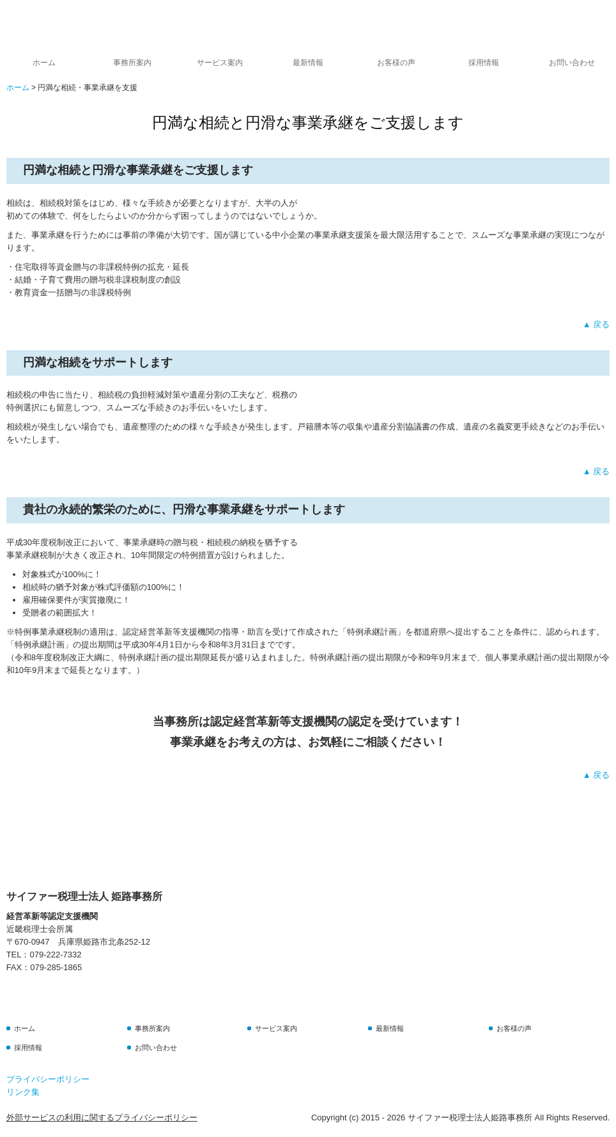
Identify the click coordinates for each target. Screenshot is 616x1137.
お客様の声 (396, 62)
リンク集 (23, 1092)
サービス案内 (220, 62)
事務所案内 (132, 62)
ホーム (44, 62)
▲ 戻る (596, 324)
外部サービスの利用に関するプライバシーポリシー (101, 1117)
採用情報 (483, 62)
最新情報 (308, 62)
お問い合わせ (572, 62)
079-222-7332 (55, 954)
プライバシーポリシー (47, 1079)
